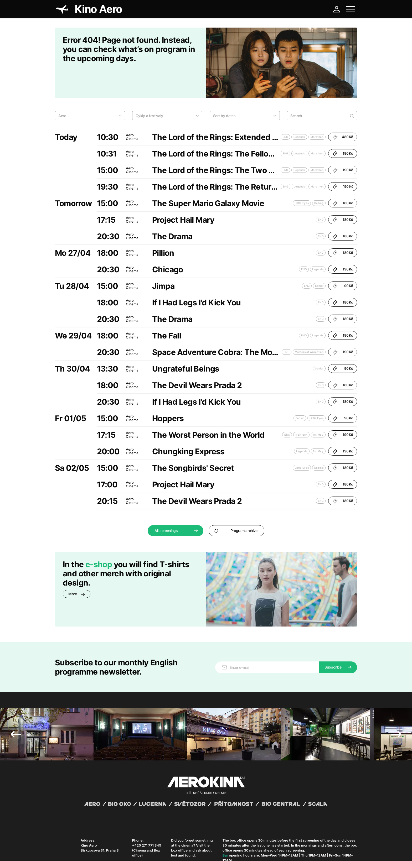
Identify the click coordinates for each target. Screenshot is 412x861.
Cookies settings (173, 850)
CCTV (154, 850)
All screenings (166, 503)
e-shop (98, 537)
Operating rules (135, 850)
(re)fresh (301, 407)
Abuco (74, 846)
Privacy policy (111, 850)
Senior (319, 258)
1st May (318, 407)
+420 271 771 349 (146, 797)
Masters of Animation (309, 324)
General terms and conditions (77, 850)
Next (396, 686)
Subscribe (333, 619)
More (76, 567)
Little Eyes (302, 176)
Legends (299, 109)
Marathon (317, 109)
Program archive (236, 503)
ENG (285, 109)
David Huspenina (105, 846)
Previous (16, 686)
